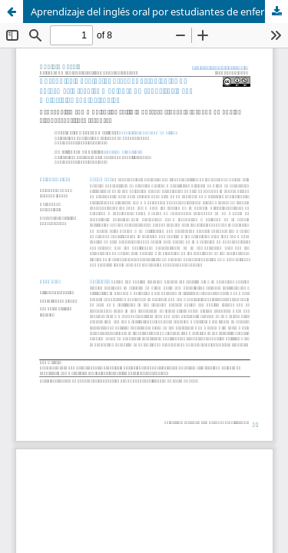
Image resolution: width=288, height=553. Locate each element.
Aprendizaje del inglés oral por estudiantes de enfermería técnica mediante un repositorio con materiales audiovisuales (159, 11)
